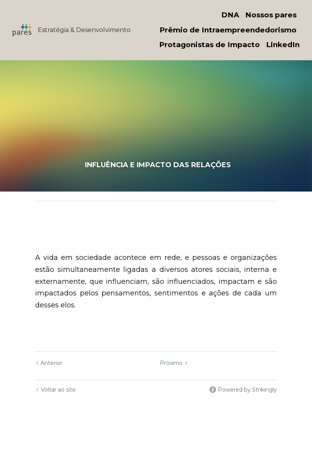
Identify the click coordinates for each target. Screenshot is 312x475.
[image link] (22, 29)
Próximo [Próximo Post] (174, 363)
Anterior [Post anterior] (48, 363)
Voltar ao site (55, 389)
